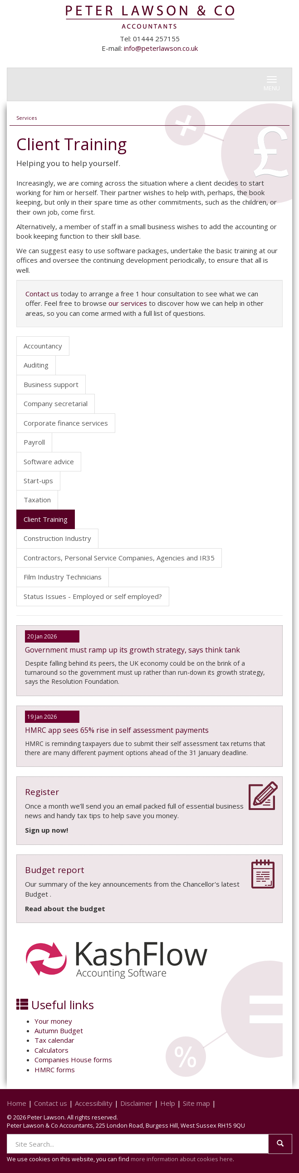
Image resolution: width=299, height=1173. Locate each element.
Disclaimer (136, 1103)
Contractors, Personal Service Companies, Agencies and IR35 (119, 557)
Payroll (34, 442)
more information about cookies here (182, 1159)
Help (167, 1103)
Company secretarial (56, 403)
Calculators (51, 1050)
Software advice (49, 461)
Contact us (42, 293)
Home (16, 1103)
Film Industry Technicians (63, 576)
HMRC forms (54, 1069)
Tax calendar (54, 1040)
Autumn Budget (58, 1030)
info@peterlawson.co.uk (161, 48)
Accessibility (94, 1103)
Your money (53, 1021)
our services (127, 303)
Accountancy (43, 345)
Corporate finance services (66, 422)
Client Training (46, 519)
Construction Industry (57, 538)
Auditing (36, 364)
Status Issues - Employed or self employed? (93, 596)
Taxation (37, 499)
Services (26, 117)
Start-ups (38, 480)
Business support (51, 384)
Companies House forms (73, 1059)
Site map (196, 1103)
